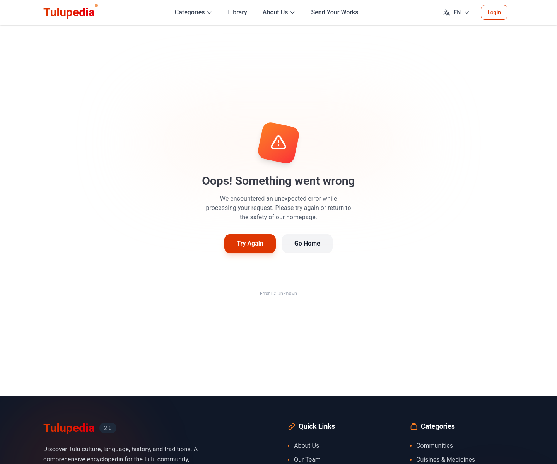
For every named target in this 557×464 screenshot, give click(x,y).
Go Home (307, 243)
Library (237, 12)
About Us (303, 445)
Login (494, 12)
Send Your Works (334, 12)
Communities (431, 445)
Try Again (250, 243)
